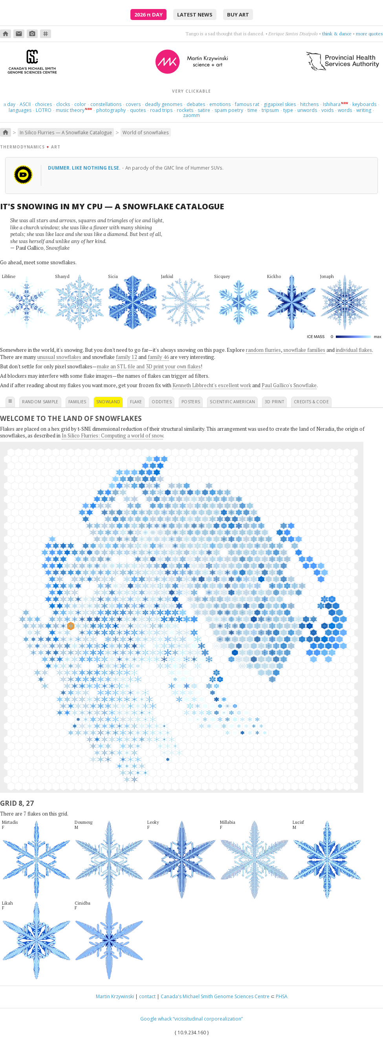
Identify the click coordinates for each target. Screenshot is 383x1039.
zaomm (191, 115)
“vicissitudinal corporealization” (208, 1018)
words (345, 110)
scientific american (232, 401)
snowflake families (304, 349)
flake (136, 401)
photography (111, 110)
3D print (274, 401)
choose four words (332, 34)
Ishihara (332, 104)
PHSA (282, 996)
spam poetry (228, 110)
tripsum (270, 110)
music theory (70, 110)
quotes (138, 110)
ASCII (25, 104)
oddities (162, 401)
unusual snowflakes (59, 356)
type (288, 110)
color (80, 104)
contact (147, 996)
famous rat (247, 104)
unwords (307, 110)
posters (190, 401)
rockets (185, 110)
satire (204, 110)
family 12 (126, 356)
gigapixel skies (280, 104)
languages (20, 110)
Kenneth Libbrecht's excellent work (211, 385)
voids (327, 110)
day (9, 104)
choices (43, 104)
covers (133, 104)
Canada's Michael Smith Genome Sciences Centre (215, 996)
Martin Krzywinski (115, 996)
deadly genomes (163, 104)
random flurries (263, 349)
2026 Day (148, 14)
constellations (105, 104)
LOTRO (43, 110)
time (252, 110)
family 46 (158, 356)
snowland (108, 401)
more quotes (369, 34)
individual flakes (354, 349)
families (77, 401)
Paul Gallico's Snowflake (289, 385)
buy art (238, 14)
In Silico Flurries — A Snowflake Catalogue (66, 132)
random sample (40, 401)
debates (196, 104)
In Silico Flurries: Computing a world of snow (112, 435)
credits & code (311, 401)
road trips (161, 110)
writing (363, 110)
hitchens (309, 104)
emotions (220, 104)
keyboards (364, 104)
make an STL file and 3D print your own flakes (149, 366)
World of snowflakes (146, 132)
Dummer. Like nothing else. (84, 168)
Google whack (156, 1018)
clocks (63, 104)
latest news (195, 14)
